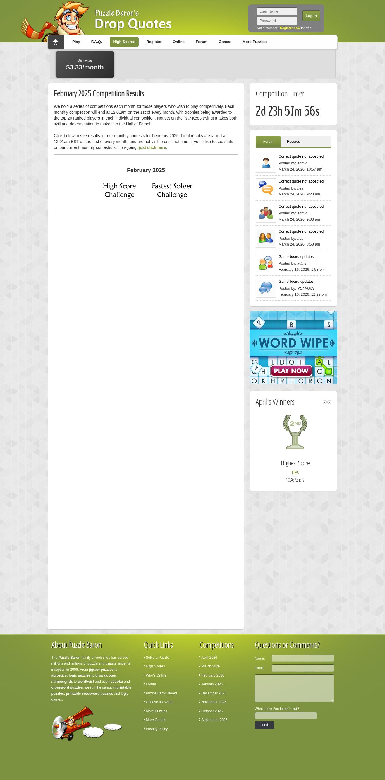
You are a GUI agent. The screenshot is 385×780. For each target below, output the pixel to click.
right (329, 402)
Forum (201, 42)
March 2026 (211, 666)
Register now (290, 28)
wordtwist (86, 681)
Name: (260, 658)
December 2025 (214, 693)
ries (303, 472)
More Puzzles (255, 42)
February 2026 (213, 675)
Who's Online (156, 675)
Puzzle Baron (69, 657)
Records (293, 141)
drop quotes (105, 675)
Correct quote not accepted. (302, 156)
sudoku (117, 681)
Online (178, 42)
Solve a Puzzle (157, 657)
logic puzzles (80, 675)
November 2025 (214, 702)
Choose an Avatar (160, 702)
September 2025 (215, 720)
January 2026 (212, 684)
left (325, 402)
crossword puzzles (67, 687)
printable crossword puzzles (89, 694)
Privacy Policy (157, 729)
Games (225, 42)
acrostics (59, 675)
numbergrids (62, 681)
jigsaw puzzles (101, 669)
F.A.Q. (96, 42)
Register (153, 42)
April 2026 (209, 657)
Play (76, 42)
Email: (259, 668)
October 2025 (212, 711)
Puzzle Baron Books (162, 693)
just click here (152, 147)
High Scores (124, 42)
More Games (156, 720)
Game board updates (296, 256)
